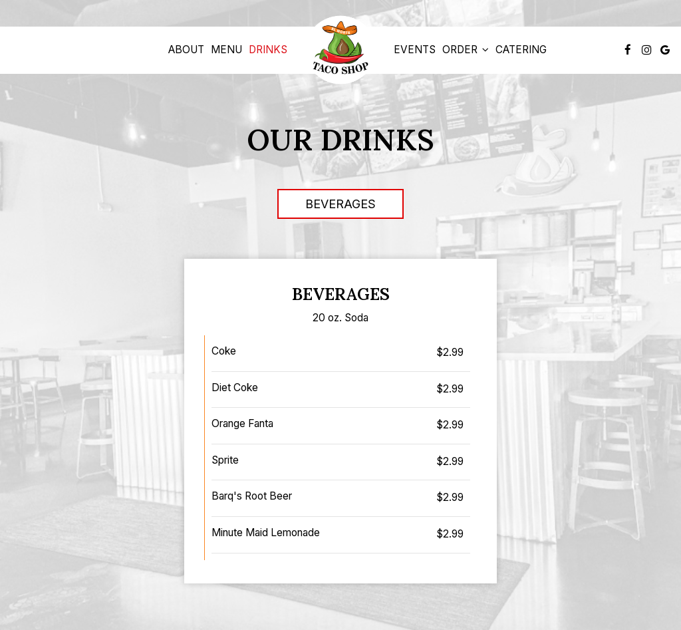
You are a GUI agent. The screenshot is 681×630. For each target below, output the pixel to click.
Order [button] (465, 49)
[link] (340, 50)
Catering (521, 49)
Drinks (268, 49)
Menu (226, 49)
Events (415, 49)
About (186, 49)
